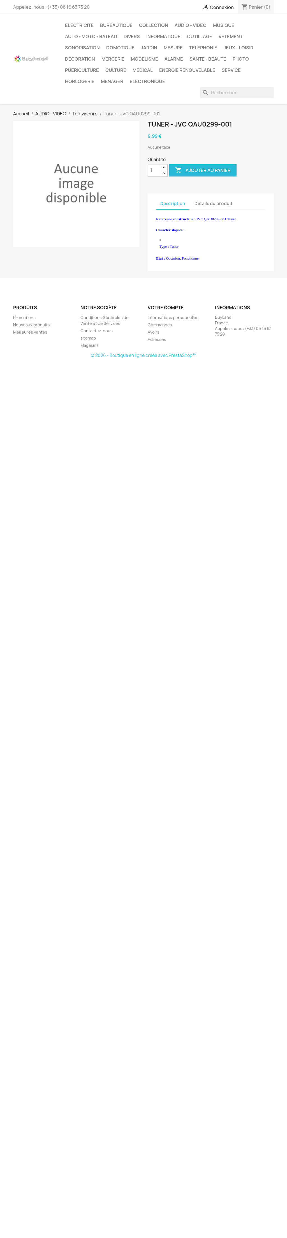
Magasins (89, 345)
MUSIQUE (223, 25)
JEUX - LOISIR (238, 48)
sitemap (88, 338)
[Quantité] (154, 170)
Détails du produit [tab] (214, 204)
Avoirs (153, 332)
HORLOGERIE (79, 81)
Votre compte (166, 307)
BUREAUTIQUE (116, 25)
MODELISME (144, 59)
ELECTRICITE (79, 25)
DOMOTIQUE (120, 48)
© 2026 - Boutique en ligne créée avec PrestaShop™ (143, 355)
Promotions (24, 317)
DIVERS (132, 36)
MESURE (173, 48)
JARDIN (149, 48)
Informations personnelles (173, 317)
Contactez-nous (96, 330)
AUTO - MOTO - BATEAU (91, 36)
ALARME (174, 59)
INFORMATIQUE (163, 36)
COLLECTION (153, 25)
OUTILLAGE (199, 36)
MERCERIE (112, 59)
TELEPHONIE (203, 48)
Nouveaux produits (31, 324)
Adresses (157, 339)
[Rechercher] (237, 92)
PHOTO (241, 59)
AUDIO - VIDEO (191, 25)
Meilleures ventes (30, 332)
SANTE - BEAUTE (207, 59)
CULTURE (115, 70)
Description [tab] (172, 204)
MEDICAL (143, 70)
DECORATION (80, 59)
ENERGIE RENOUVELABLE (187, 70)
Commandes (160, 324)
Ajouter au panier (203, 170)
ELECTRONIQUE (147, 81)
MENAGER (112, 81)
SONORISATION (82, 48)
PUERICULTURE (82, 70)
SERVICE (231, 70)
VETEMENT (231, 36)
